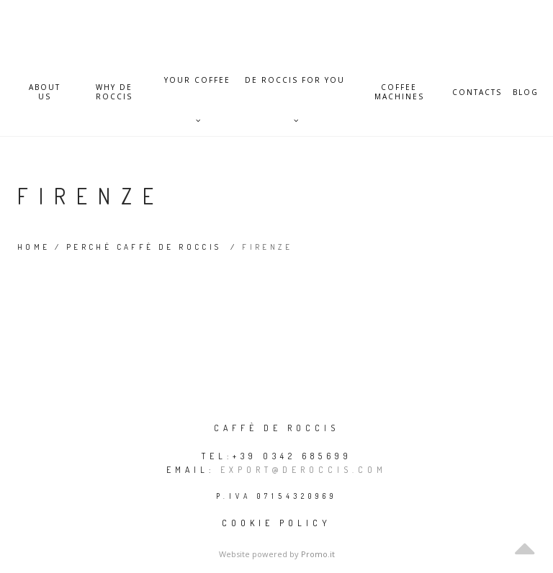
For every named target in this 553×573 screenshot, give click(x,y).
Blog (526, 92)
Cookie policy (276, 523)
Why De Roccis (114, 92)
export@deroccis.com (303, 469)
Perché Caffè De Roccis (144, 247)
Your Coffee (197, 87)
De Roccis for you (295, 87)
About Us (44, 92)
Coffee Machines (399, 92)
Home (33, 247)
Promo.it (318, 554)
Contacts (477, 92)
